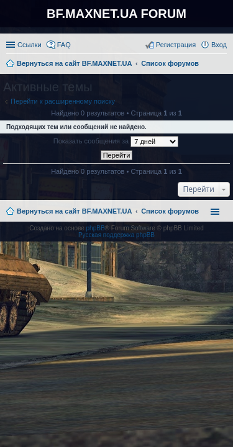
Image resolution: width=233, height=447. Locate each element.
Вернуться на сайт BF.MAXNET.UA (74, 211)
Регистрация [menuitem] (176, 44)
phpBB (95, 228)
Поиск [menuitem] (223, 65)
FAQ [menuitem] (64, 44)
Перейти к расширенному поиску (63, 101)
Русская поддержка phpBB (116, 235)
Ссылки (29, 44)
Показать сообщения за (115, 141)
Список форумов (170, 211)
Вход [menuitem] (219, 44)
